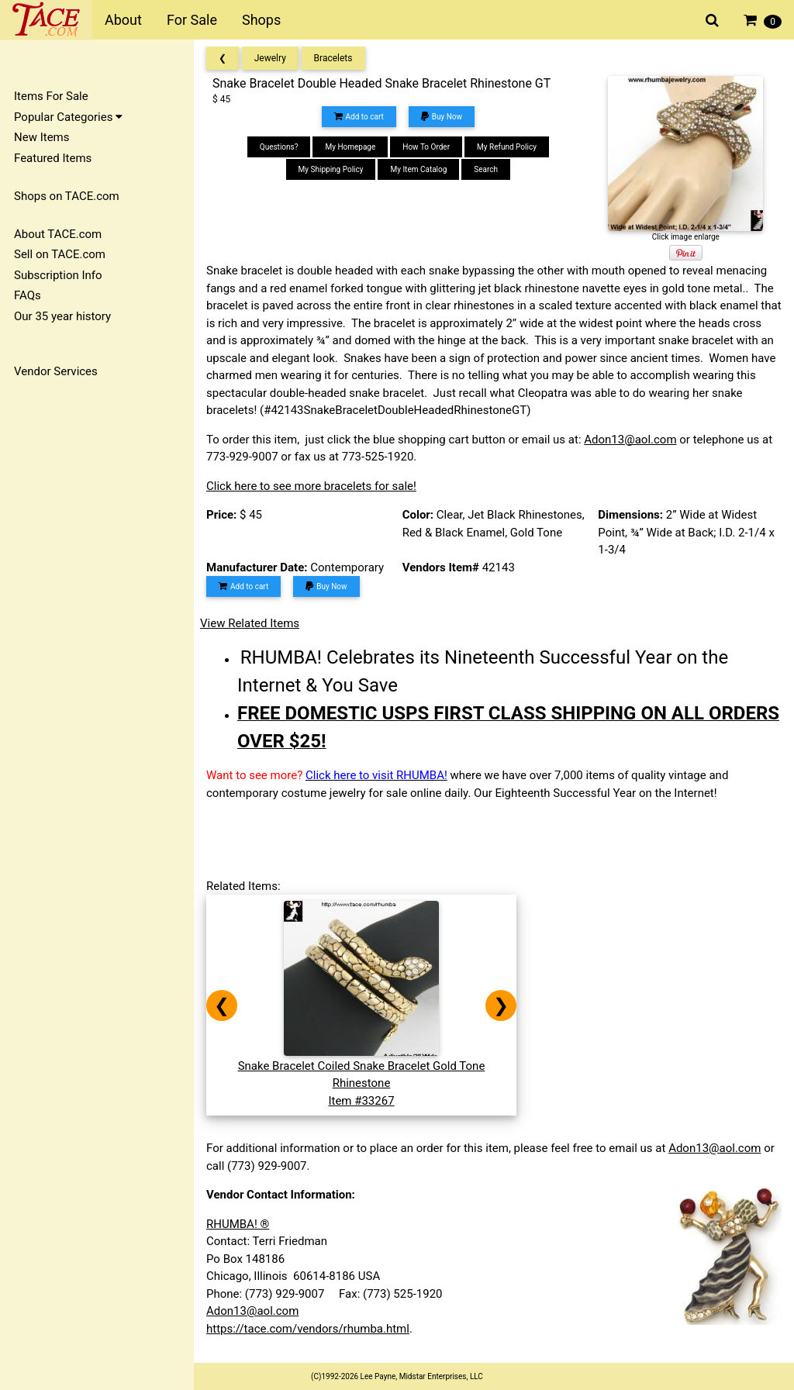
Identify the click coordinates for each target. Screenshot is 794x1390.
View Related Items (249, 623)
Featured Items (52, 158)
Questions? (279, 147)
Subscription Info (58, 275)
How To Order (426, 147)
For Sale (192, 20)
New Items (41, 137)
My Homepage (350, 147)
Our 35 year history (62, 316)
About (123, 20)
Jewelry (270, 58)
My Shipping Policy (331, 169)
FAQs (27, 295)
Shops (261, 20)
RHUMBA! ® (237, 1224)
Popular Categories (68, 117)
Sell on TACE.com (59, 254)
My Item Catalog (418, 169)
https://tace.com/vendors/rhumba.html (307, 1329)
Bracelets (333, 58)
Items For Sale (51, 96)
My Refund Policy (507, 147)
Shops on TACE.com (66, 196)
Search (486, 169)
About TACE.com (58, 234)
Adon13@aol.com (630, 440)
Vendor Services (56, 371)
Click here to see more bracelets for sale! (311, 486)
